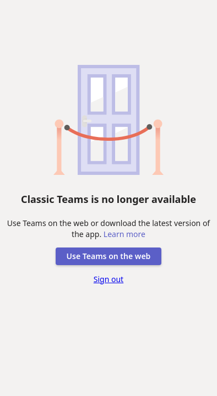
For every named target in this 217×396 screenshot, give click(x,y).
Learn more (124, 234)
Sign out (108, 279)
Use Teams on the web (109, 256)
